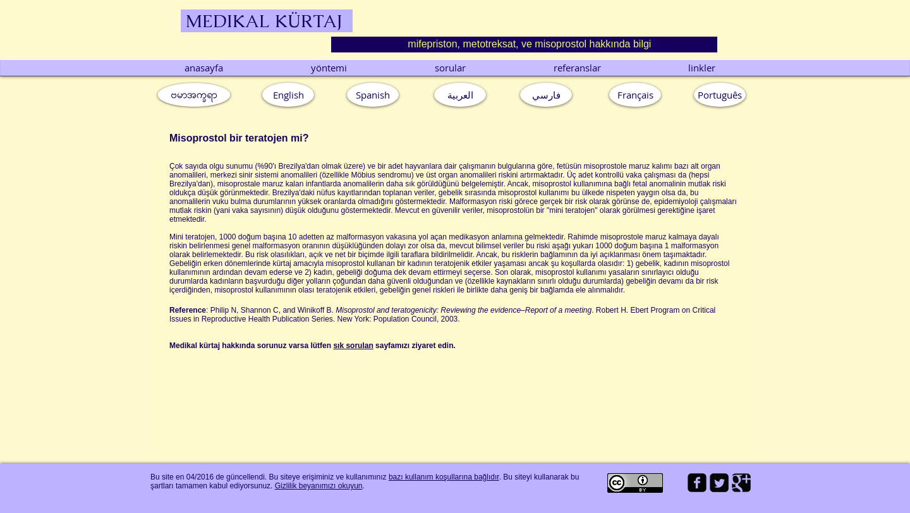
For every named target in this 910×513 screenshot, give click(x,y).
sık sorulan (353, 345)
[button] (720, 95)
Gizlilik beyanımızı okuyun (319, 485)
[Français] (635, 95)
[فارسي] (546, 95)
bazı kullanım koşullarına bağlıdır (444, 477)
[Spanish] (373, 95)
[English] (288, 95)
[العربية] (460, 95)
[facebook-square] (697, 482)
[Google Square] (741, 482)
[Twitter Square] (719, 482)
